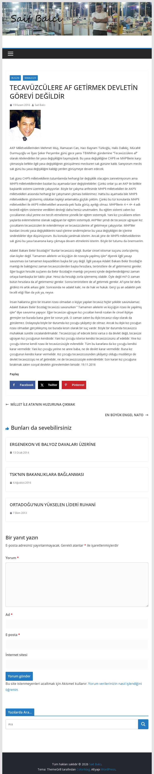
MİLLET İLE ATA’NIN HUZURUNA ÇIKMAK (40, 404)
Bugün (15, 77)
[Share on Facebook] (22, 385)
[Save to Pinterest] (74, 385)
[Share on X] (48, 385)
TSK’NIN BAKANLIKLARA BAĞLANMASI (47, 474)
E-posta (13, 634)
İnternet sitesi (16, 655)
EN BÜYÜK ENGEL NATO (126, 415)
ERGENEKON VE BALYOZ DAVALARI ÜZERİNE (53, 444)
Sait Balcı (40, 105)
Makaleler (30, 77)
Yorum (12, 558)
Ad (9, 614)
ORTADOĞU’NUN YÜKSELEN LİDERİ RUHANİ (53, 504)
